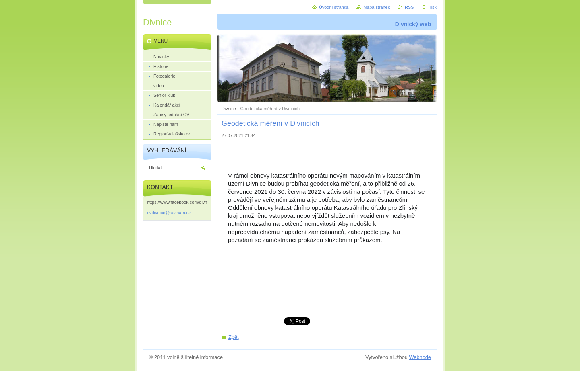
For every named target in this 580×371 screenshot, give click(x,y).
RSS (409, 7)
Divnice (229, 108)
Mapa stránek (376, 7)
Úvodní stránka (333, 7)
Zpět (233, 337)
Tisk (433, 7)
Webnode (420, 357)
